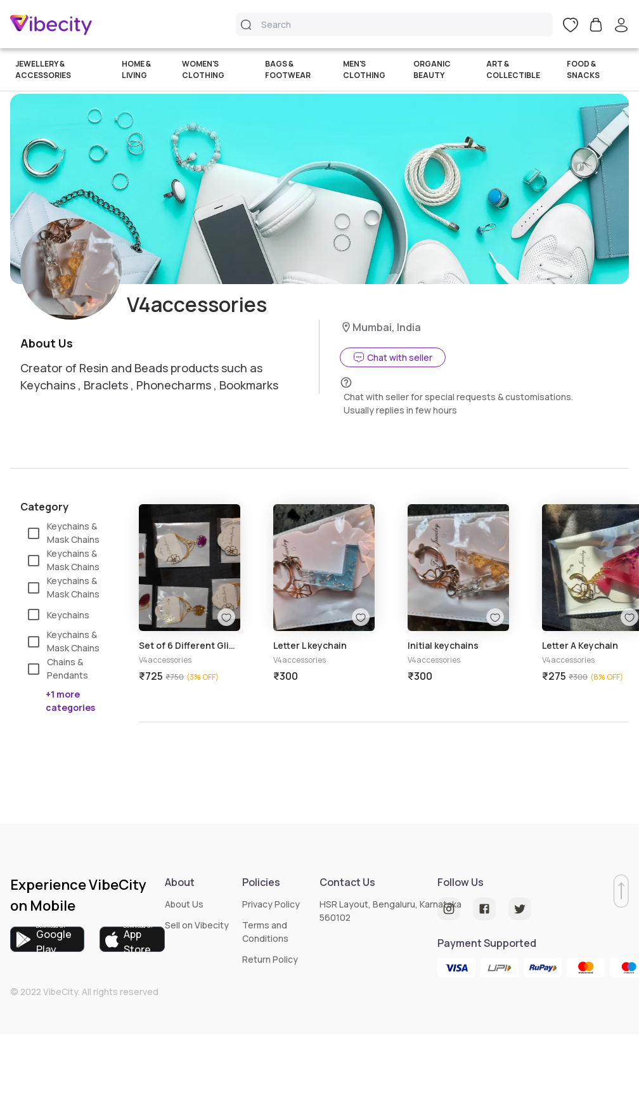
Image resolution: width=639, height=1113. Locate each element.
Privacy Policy (271, 904)
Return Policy (270, 959)
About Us (184, 904)
